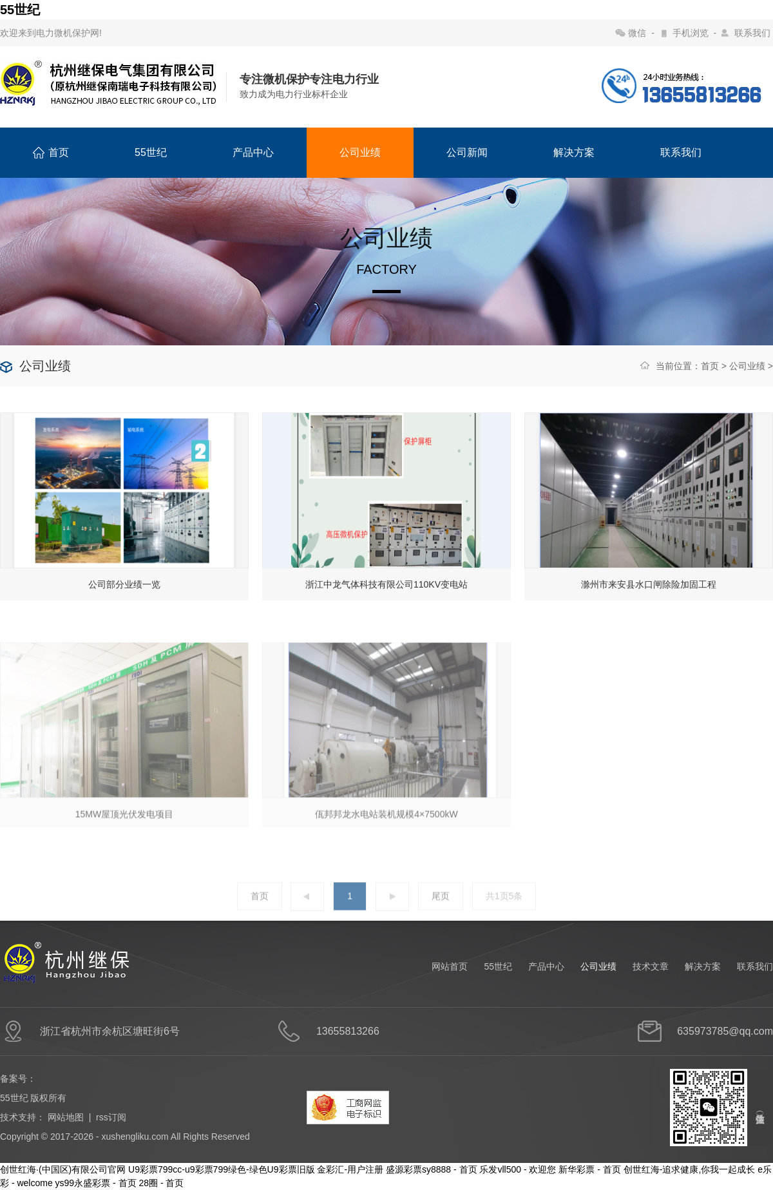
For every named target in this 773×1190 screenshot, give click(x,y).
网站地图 (66, 1117)
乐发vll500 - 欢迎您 (517, 1169)
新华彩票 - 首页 (589, 1169)
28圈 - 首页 (161, 1183)
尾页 (441, 913)
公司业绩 (360, 152)
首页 (51, 152)
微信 (637, 33)
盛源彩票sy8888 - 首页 (431, 1169)
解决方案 (574, 152)
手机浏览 (691, 33)
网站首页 (450, 966)
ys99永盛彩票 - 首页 (96, 1183)
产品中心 (253, 152)
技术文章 (651, 966)
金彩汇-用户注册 (350, 1169)
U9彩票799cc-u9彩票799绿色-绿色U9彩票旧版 (221, 1169)
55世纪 (20, 10)
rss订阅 (111, 1117)
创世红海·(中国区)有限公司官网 (63, 1169)
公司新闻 (467, 152)
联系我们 (752, 33)
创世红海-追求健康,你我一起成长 (690, 1169)
